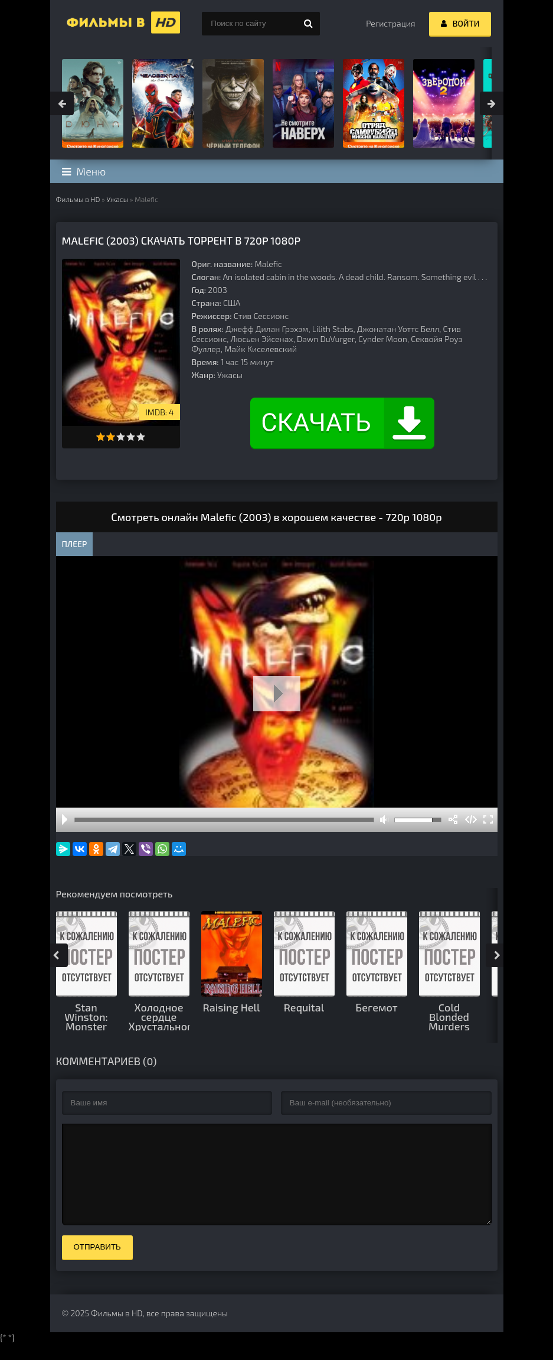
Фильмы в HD (78, 199)
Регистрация (390, 23)
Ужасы (117, 199)
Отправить (97, 1264)
